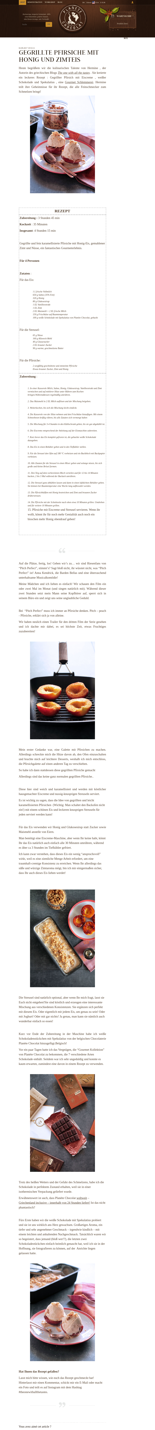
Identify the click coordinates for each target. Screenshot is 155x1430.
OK (48, 24)
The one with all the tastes (74, 72)
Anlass (64, 39)
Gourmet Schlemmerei (79, 82)
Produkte (32, 39)
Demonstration (34, 2)
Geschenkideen (49, 39)
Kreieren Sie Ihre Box (126, 37)
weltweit (81, 1198)
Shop (22, 2)
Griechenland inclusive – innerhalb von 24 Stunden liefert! (54, 1202)
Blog (60, 2)
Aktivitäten (77, 39)
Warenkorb (124, 16)
